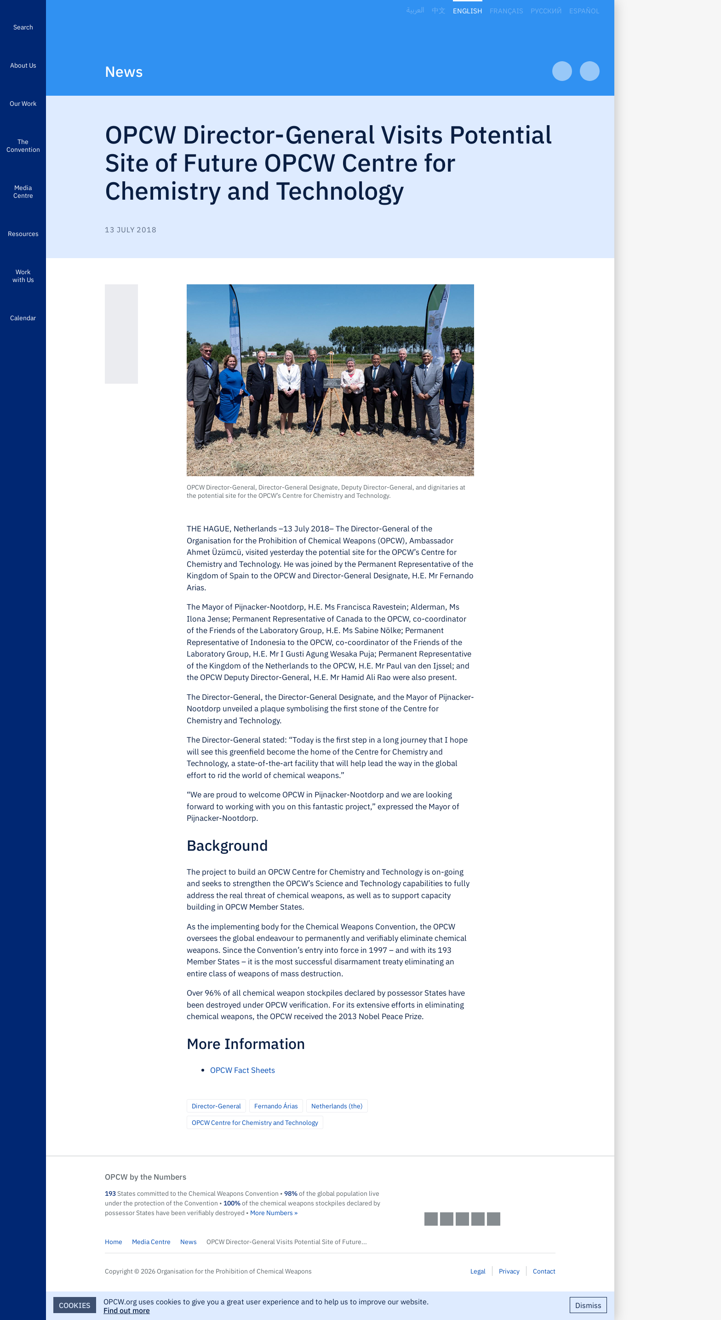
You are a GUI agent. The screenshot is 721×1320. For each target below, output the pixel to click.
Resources (23, 233)
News (124, 70)
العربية (415, 10)
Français (506, 10)
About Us (23, 64)
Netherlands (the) (337, 1105)
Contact (544, 1270)
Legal (478, 1270)
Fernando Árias (276, 1105)
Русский (546, 10)
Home (113, 1241)
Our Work (23, 103)
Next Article (590, 71)
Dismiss (588, 1305)
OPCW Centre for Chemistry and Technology (255, 1122)
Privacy (509, 1270)
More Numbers (271, 1212)
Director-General (216, 1105)
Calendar (23, 317)
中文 (439, 10)
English (467, 10)
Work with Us (23, 275)
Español (584, 10)
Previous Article (562, 71)
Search (23, 26)
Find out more (126, 1310)
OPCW (489, 1185)
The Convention (23, 145)
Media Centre (23, 191)
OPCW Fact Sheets (242, 1069)
